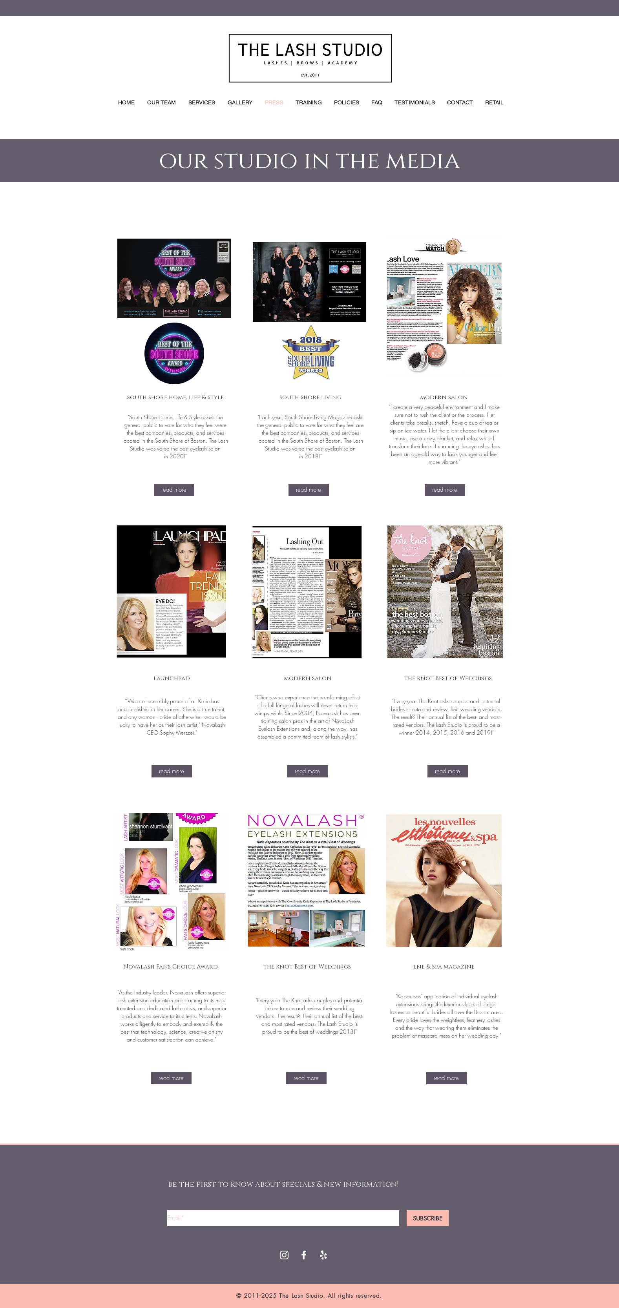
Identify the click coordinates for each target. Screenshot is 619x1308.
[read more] (174, 490)
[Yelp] (323, 1255)
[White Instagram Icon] (284, 1255)
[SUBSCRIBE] (428, 1218)
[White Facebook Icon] (304, 1255)
